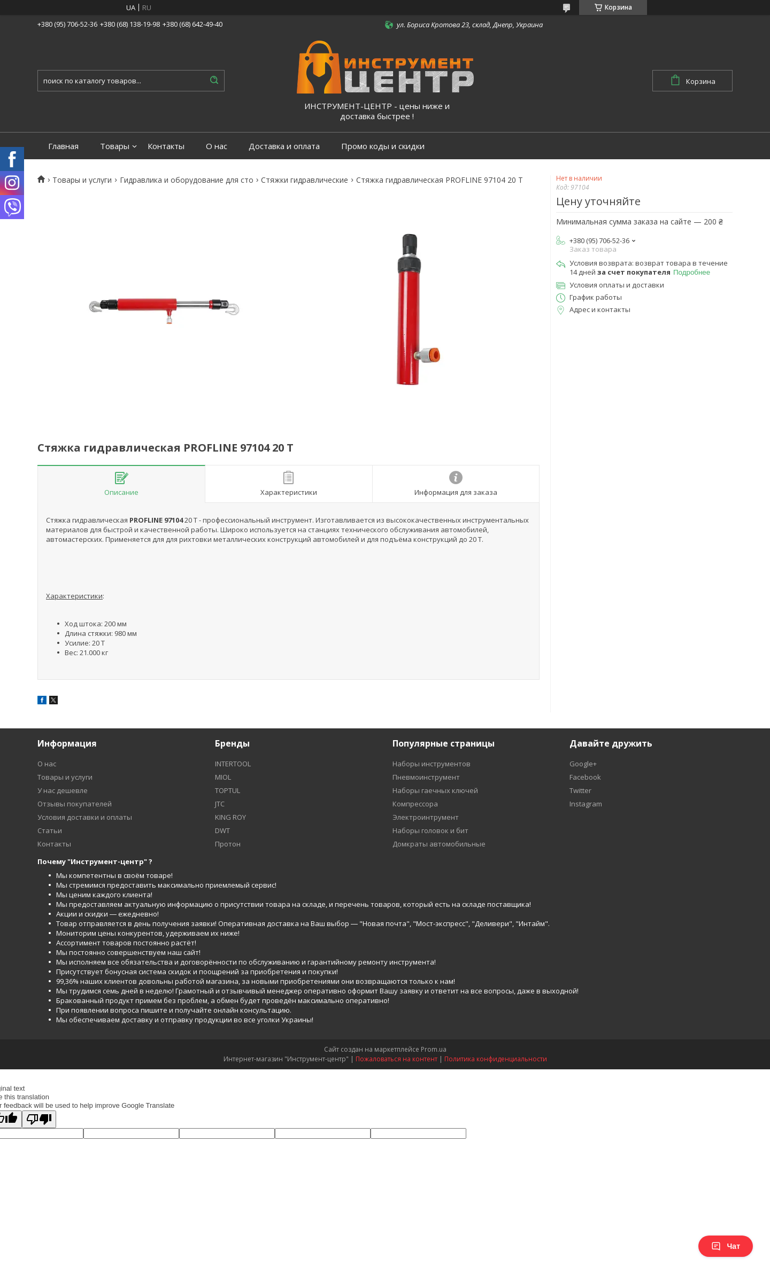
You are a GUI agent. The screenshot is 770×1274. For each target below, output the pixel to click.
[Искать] (214, 80)
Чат (725, 1246)
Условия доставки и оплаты (84, 817)
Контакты (166, 146)
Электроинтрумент (425, 817)
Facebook (585, 777)
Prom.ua (433, 1049)
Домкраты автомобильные (439, 844)
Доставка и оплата (284, 146)
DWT (222, 830)
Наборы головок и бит (430, 830)
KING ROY (230, 817)
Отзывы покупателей (74, 804)
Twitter (580, 790)
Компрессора (415, 804)
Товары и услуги (82, 180)
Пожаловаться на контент (396, 1058)
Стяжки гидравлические (304, 180)
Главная (63, 146)
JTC (220, 804)
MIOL (223, 777)
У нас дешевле (62, 790)
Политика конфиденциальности (495, 1058)
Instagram (585, 804)
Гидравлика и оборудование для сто (186, 180)
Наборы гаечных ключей (435, 790)
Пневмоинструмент (426, 777)
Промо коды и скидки (383, 146)
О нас (216, 146)
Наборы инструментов (431, 763)
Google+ (583, 763)
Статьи (49, 830)
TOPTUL (227, 790)
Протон (228, 844)
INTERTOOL (233, 763)
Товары (114, 146)
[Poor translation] (39, 1119)
